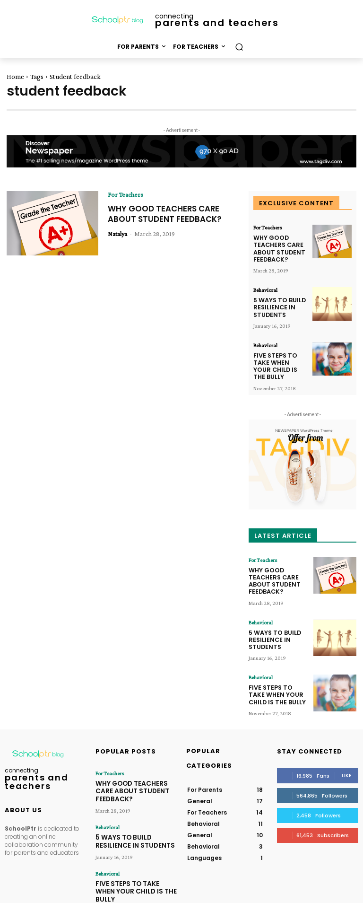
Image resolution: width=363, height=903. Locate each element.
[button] (239, 46)
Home (15, 76)
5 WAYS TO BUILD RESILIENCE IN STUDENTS (276, 302)
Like (347, 749)
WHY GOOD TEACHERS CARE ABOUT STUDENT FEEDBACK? (168, 213)
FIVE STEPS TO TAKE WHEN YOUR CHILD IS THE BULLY (278, 354)
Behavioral (265, 286)
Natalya (117, 233)
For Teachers (125, 194)
